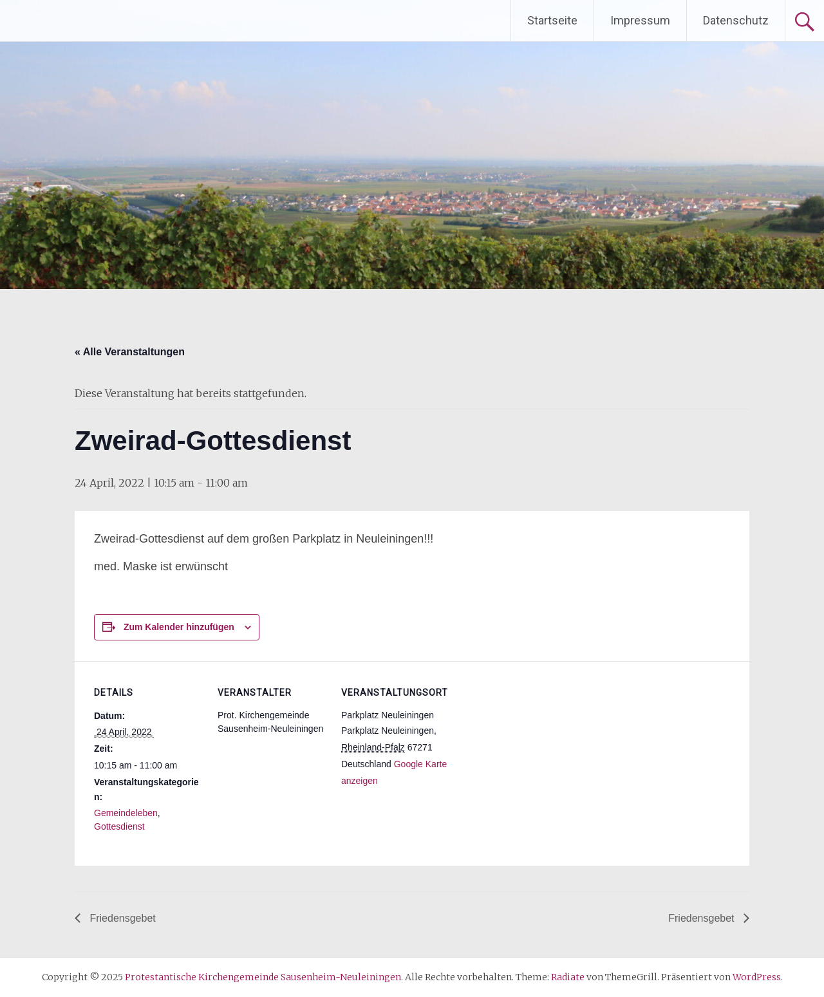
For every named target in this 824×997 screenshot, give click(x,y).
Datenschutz (736, 20)
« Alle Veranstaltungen (130, 351)
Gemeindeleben (126, 813)
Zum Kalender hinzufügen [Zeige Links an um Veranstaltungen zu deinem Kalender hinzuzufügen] (179, 627)
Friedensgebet (121, 918)
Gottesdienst (119, 826)
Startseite (552, 20)
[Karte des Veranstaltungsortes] (533, 749)
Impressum (640, 20)
